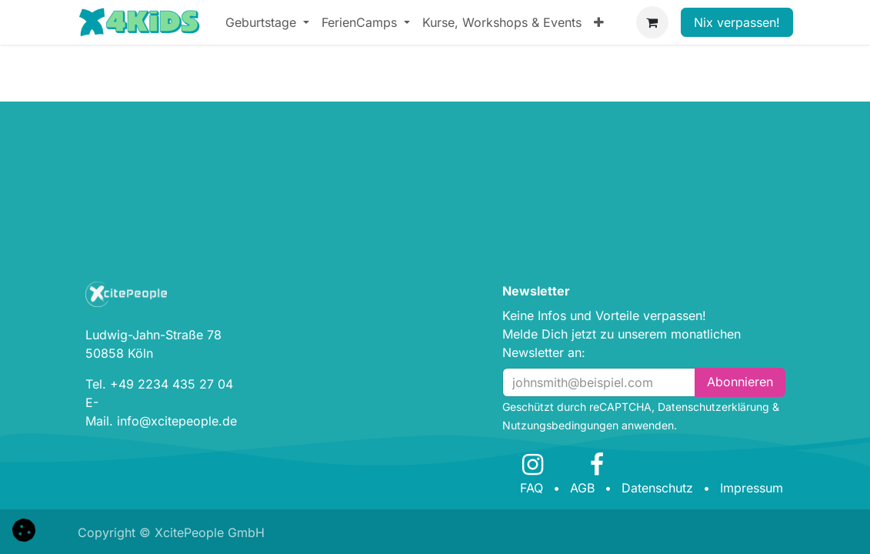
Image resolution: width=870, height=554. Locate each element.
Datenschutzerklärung (713, 406)
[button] (23, 528)
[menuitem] (267, 22)
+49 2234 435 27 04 (171, 384)
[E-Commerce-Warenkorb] (652, 22)
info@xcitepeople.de (177, 421)
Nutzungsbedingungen (560, 425)
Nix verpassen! (737, 22)
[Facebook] (597, 464)
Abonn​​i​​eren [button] (740, 381)
